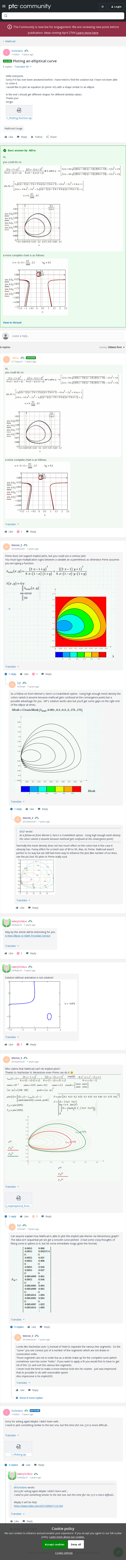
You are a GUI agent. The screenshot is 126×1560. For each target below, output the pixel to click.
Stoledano (17, 50)
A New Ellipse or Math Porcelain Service (27, 935)
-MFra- (15, 358)
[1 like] (19, 531)
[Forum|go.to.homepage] (30, 7)
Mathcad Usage (14, 128)
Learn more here (87, 33)
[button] (4, 7)
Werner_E (16, 545)
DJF (19, 683)
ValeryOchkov (19, 921)
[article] (63, 445)
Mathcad (10, 41)
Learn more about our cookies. (67, 1537)
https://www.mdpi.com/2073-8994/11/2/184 (38, 1506)
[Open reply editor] (63, 336)
